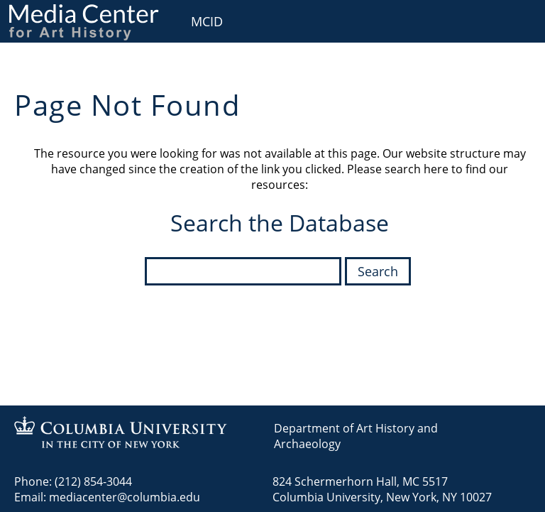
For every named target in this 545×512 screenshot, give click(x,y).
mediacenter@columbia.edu (124, 497)
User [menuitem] (518, 19)
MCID (207, 21)
